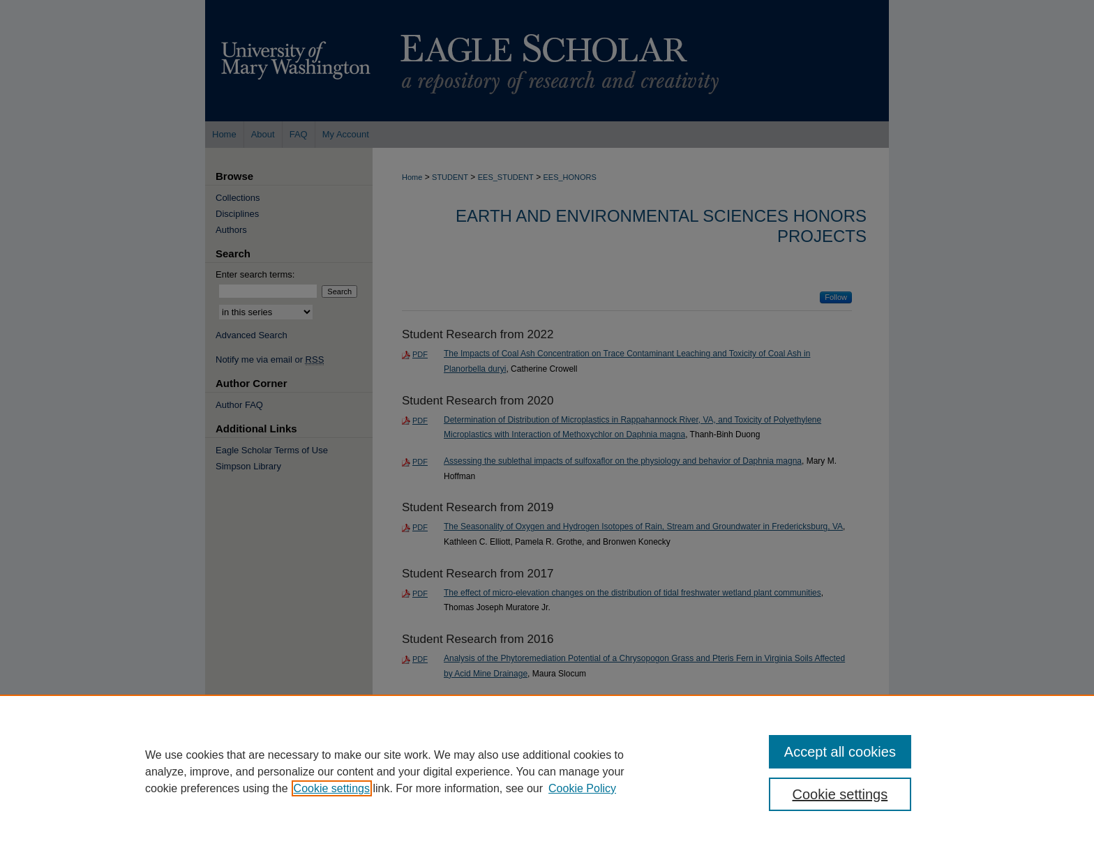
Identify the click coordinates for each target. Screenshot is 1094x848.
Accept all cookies (840, 751)
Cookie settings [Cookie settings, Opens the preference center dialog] (840, 794)
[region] (547, 771)
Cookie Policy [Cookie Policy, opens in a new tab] (582, 788)
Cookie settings (332, 788)
